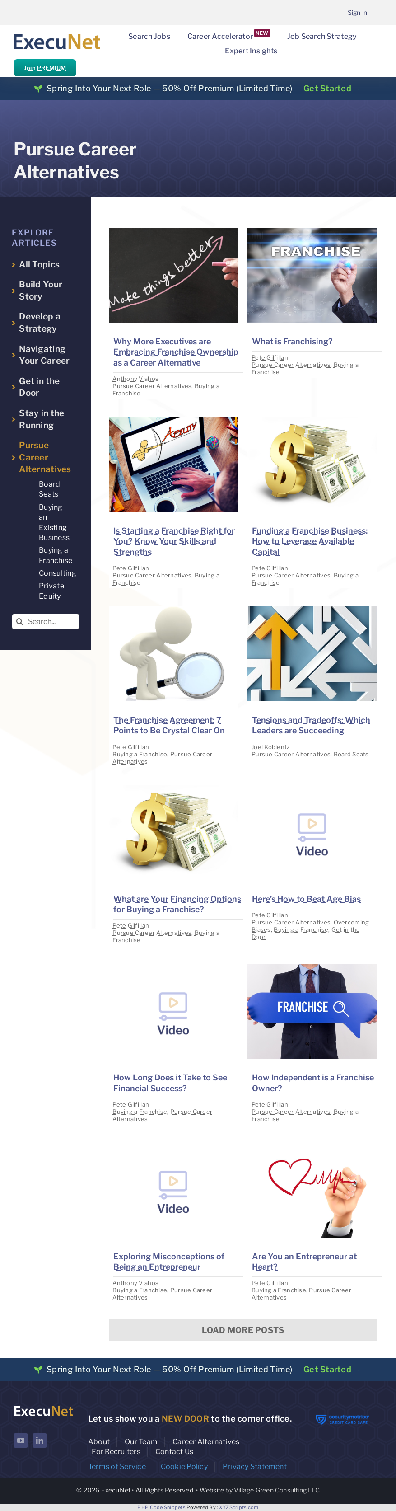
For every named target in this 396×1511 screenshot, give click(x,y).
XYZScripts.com (239, 1507)
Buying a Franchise (139, 754)
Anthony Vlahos (135, 378)
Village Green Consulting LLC (277, 1490)
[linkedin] (40, 1440)
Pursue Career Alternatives (151, 385)
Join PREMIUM (45, 67)
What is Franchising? (292, 341)
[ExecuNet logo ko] (44, 1407)
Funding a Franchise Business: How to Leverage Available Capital (310, 541)
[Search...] (45, 621)
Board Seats (351, 754)
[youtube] (21, 1440)
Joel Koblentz (271, 747)
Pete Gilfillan (270, 357)
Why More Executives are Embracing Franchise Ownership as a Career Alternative (175, 352)
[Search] (20, 621)
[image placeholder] (174, 231)
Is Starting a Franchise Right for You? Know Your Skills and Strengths (174, 541)
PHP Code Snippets (161, 1507)
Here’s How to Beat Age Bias (306, 899)
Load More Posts (243, 1330)
